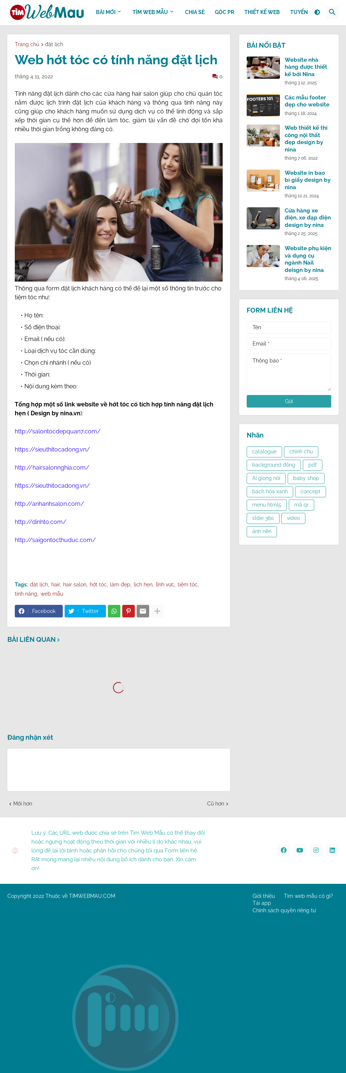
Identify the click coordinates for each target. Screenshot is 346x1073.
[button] (317, 12)
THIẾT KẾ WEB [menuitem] (262, 12)
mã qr (301, 505)
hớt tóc (98, 584)
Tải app (262, 903)
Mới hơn (22, 804)
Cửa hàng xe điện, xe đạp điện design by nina (308, 217)
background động (273, 465)
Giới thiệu (264, 896)
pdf (312, 465)
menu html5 (266, 505)
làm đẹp (120, 584)
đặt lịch (54, 44)
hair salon (74, 584)
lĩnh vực (165, 584)
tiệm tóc (188, 584)
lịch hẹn (143, 584)
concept (311, 491)
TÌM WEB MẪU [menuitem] (150, 12)
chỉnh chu (301, 451)
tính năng (26, 594)
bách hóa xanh (270, 491)
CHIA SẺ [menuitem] (195, 12)
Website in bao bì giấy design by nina (307, 180)
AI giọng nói (266, 478)
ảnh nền (261, 531)
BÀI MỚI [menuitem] (106, 12)
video (293, 518)
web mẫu (52, 594)
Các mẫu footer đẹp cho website (307, 101)
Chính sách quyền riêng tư (284, 910)
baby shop (306, 478)
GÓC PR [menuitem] (224, 12)
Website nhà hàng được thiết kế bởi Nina (306, 67)
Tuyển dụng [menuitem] (307, 12)
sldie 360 (263, 518)
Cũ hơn (215, 804)
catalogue (264, 451)
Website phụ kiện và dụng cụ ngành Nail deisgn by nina (308, 259)
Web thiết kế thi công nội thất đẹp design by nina (306, 139)
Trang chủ (27, 44)
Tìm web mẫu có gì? (308, 896)
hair (55, 584)
